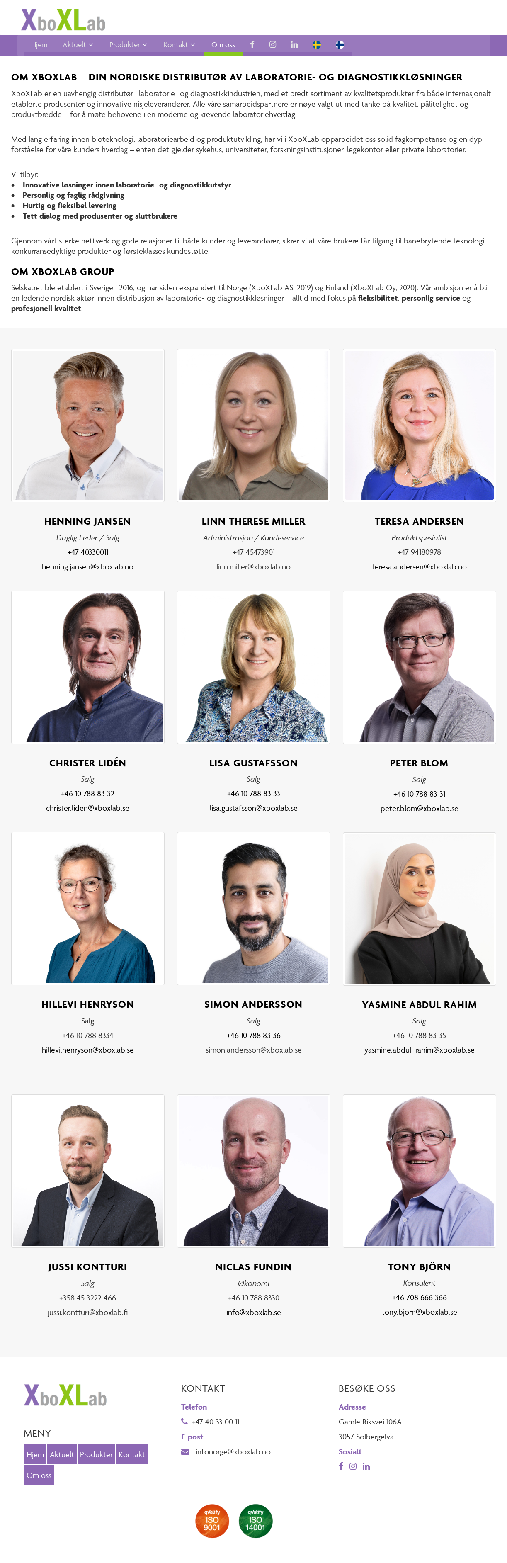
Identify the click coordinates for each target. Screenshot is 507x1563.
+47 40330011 (88, 552)
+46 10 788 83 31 (419, 794)
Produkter (124, 45)
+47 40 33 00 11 (210, 1422)
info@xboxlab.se (253, 1312)
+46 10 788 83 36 (254, 1035)
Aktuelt (74, 45)
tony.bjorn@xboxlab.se (419, 1312)
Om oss (223, 45)
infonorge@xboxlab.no (226, 1452)
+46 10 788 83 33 (253, 794)
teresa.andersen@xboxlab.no (419, 567)
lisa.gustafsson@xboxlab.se (254, 808)
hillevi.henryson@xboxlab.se (88, 1050)
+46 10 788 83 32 (87, 794)
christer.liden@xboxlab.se (87, 808)
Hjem (39, 45)
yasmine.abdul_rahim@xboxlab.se (419, 1050)
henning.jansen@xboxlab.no (87, 567)
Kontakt (175, 45)
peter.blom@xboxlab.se (419, 808)
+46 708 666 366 (419, 1298)
